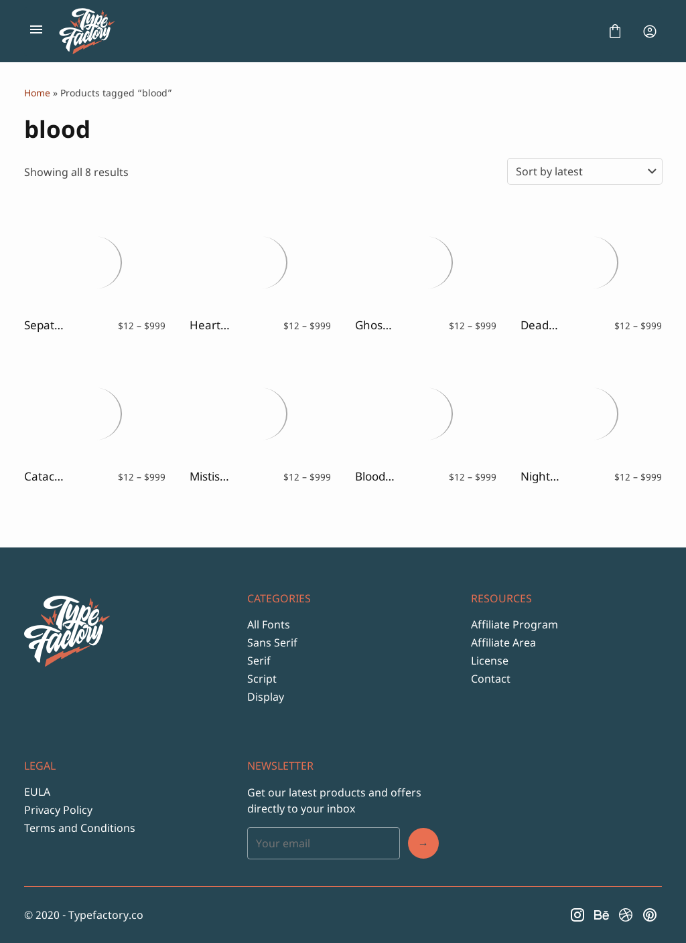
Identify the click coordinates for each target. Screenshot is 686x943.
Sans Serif (272, 642)
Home (37, 92)
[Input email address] (323, 843)
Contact (490, 678)
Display (265, 696)
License (489, 660)
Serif (259, 660)
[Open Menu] (36, 31)
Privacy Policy (58, 809)
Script (262, 678)
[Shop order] (585, 171)
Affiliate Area (503, 642)
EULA (37, 791)
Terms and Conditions (79, 828)
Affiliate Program (514, 624)
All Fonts (268, 624)
